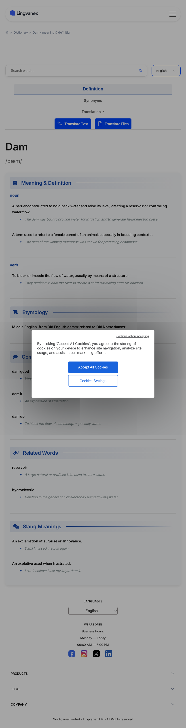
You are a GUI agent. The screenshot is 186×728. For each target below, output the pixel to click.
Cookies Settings (93, 381)
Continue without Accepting (132, 336)
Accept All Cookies (93, 367)
